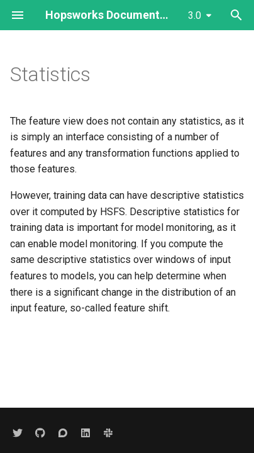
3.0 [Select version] (194, 15)
